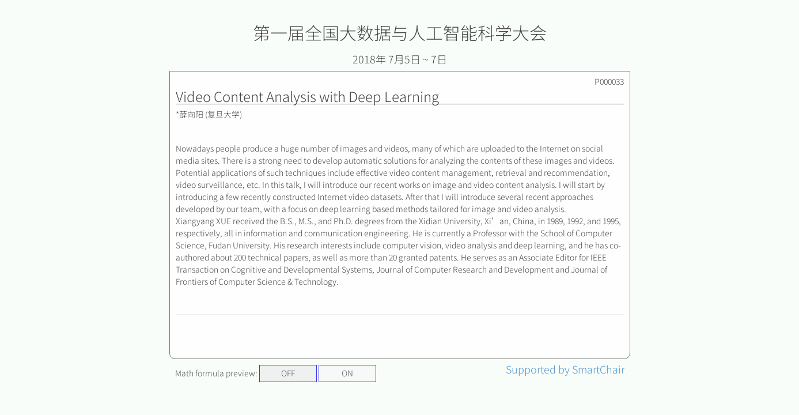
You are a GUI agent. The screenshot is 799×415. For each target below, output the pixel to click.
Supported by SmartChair (565, 368)
